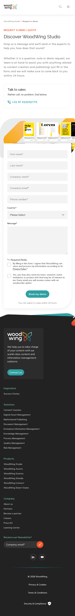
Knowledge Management (16, 433)
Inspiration (10, 388)
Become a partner (12, 513)
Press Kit (8, 523)
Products (9, 458)
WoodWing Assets (13, 468)
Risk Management (12, 447)
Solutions (9, 404)
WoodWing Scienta (13, 473)
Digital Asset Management (17, 414)
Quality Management (14, 443)
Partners (8, 508)
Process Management (14, 438)
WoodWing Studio (12, 21)
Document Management (16, 424)
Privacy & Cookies (37, 584)
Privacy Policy (19, 269)
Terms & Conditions (37, 592)
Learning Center (12, 527)
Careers (7, 518)
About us (8, 504)
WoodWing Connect (14, 483)
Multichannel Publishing (15, 419)
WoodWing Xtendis (13, 478)
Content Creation (12, 410)
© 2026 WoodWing (37, 576)
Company (9, 498)
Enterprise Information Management (22, 429)
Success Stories (12, 393)
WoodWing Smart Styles (16, 487)
